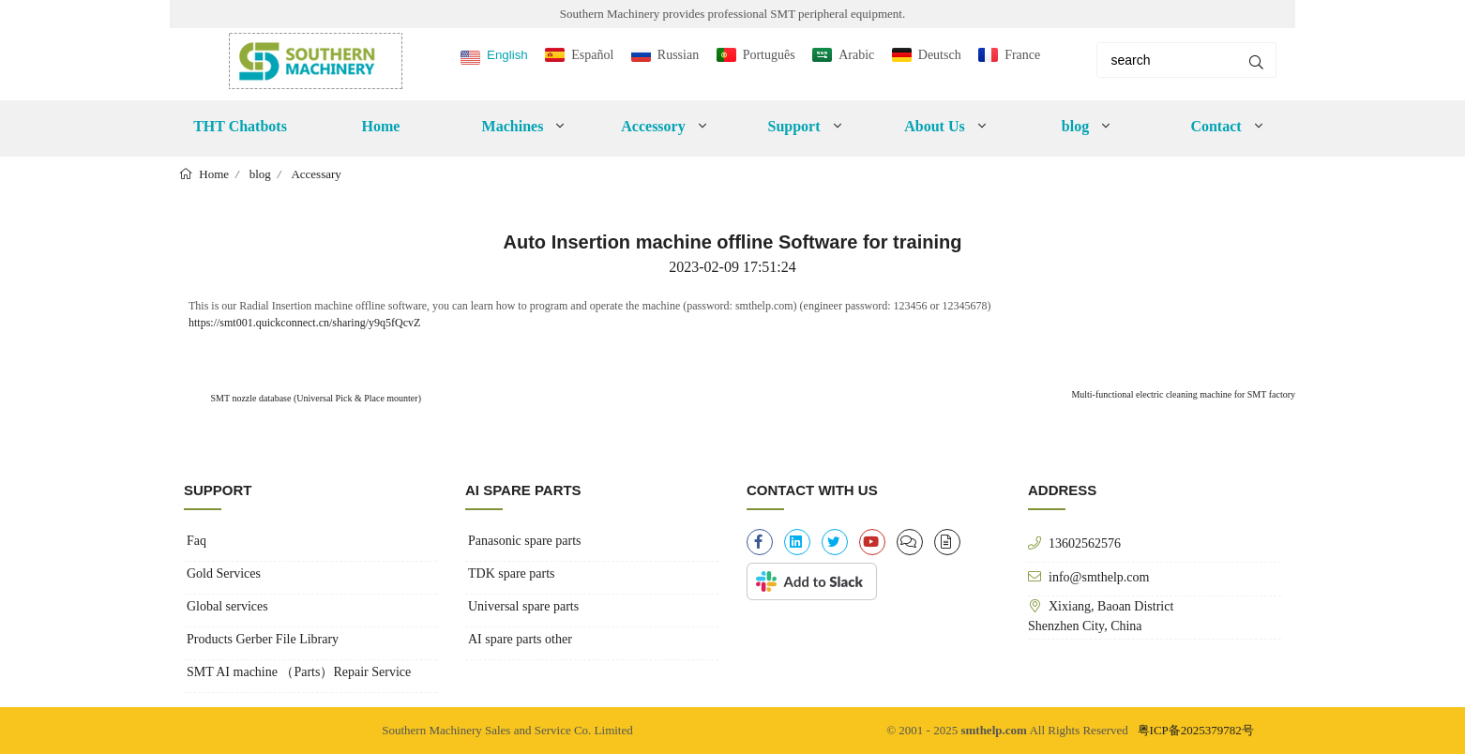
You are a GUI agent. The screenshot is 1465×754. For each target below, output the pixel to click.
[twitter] (835, 542)
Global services (227, 606)
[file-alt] (947, 542)
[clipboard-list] (910, 542)
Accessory (653, 126)
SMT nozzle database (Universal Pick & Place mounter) (314, 398)
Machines (513, 126)
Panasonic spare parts (524, 541)
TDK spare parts (511, 573)
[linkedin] (797, 542)
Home (381, 126)
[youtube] (872, 542)
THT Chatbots (240, 126)
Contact (1215, 126)
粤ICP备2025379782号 (1196, 730)
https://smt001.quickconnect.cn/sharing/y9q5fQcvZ (304, 322)
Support (793, 126)
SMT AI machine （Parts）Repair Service (299, 672)
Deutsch (939, 55)
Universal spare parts (523, 606)
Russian (678, 55)
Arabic (856, 55)
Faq (196, 541)
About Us (934, 126)
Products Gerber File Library (263, 639)
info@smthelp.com (1099, 576)
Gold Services (224, 573)
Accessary (315, 174)
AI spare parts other (520, 639)
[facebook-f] (760, 542)
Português (769, 55)
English (507, 55)
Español (592, 55)
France (1022, 55)
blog (1075, 126)
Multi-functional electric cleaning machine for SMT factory (1183, 394)
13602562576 (1085, 543)
